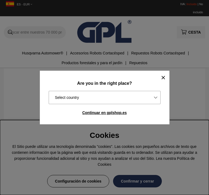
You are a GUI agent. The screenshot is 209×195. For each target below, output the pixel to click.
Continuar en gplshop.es (104, 112)
